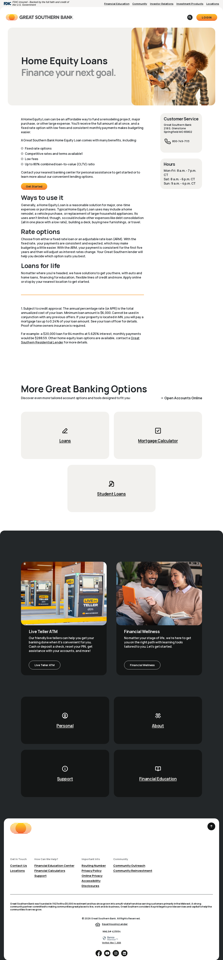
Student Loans (111, 488)
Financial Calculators (49, 865)
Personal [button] (94, 14)
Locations (212, 3)
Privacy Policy (91, 865)
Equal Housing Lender (115, 918)
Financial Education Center (54, 860)
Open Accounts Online (183, 392)
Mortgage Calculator (158, 434)
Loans (65, 434)
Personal (65, 719)
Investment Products (189, 3)
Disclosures (90, 880)
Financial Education (116, 3)
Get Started (34, 180)
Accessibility (91, 875)
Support (65, 772)
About (158, 719)
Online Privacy (92, 870)
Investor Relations (161, 3)
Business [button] (115, 14)
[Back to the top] (211, 820)
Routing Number (94, 860)
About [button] (133, 14)
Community (139, 3)
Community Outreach (129, 860)
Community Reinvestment (132, 865)
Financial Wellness (142, 659)
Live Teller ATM (45, 659)
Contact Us (18, 860)
